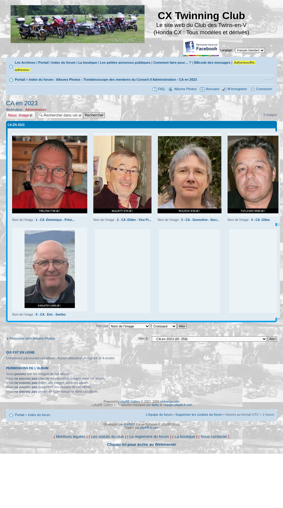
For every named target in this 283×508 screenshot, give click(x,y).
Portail (43, 62)
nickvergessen (169, 401)
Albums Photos (68, 79)
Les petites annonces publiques (125, 62)
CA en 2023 (188, 79)
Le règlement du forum (149, 436)
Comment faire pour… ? (172, 62)
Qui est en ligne (20, 352)
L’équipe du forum (159, 414)
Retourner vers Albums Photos (32, 338)
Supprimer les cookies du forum (198, 414)
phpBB (128, 424)
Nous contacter (214, 436)
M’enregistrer (237, 89)
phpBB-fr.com (149, 427)
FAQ (161, 89)
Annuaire (212, 89)
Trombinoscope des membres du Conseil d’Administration (129, 79)
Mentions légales (70, 436)
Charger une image (20, 115)
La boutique (87, 62)
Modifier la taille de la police (269, 78)
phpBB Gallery (130, 401)
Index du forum (63, 62)
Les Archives (25, 62)
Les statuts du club (107, 436)
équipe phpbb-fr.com (178, 405)
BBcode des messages (212, 62)
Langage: (226, 50)
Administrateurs (35, 109)
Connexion (264, 89)
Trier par (123, 326)
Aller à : (143, 338)
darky (155, 405)
